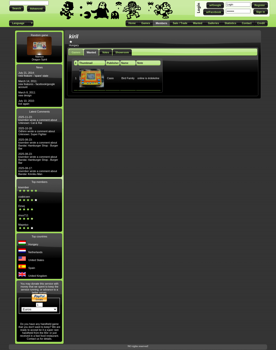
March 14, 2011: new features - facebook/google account (36, 84)
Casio (110, 78)
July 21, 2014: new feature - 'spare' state (33, 74)
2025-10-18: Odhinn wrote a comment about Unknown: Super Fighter (36, 131)
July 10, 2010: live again (26, 102)
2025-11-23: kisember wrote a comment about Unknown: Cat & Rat (37, 120)
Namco (39, 56)
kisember (23, 187)
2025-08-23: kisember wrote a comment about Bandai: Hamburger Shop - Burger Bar (38, 144)
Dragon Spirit (39, 59)
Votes (105, 52)
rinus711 (23, 215)
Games (76, 52)
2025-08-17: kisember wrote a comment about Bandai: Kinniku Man (37, 171)
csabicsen (24, 196)
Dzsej (21, 205)
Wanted (91, 52)
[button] (16, 8)
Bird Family (127, 78)
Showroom (122, 52)
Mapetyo (23, 224)
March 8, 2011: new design (27, 94)
